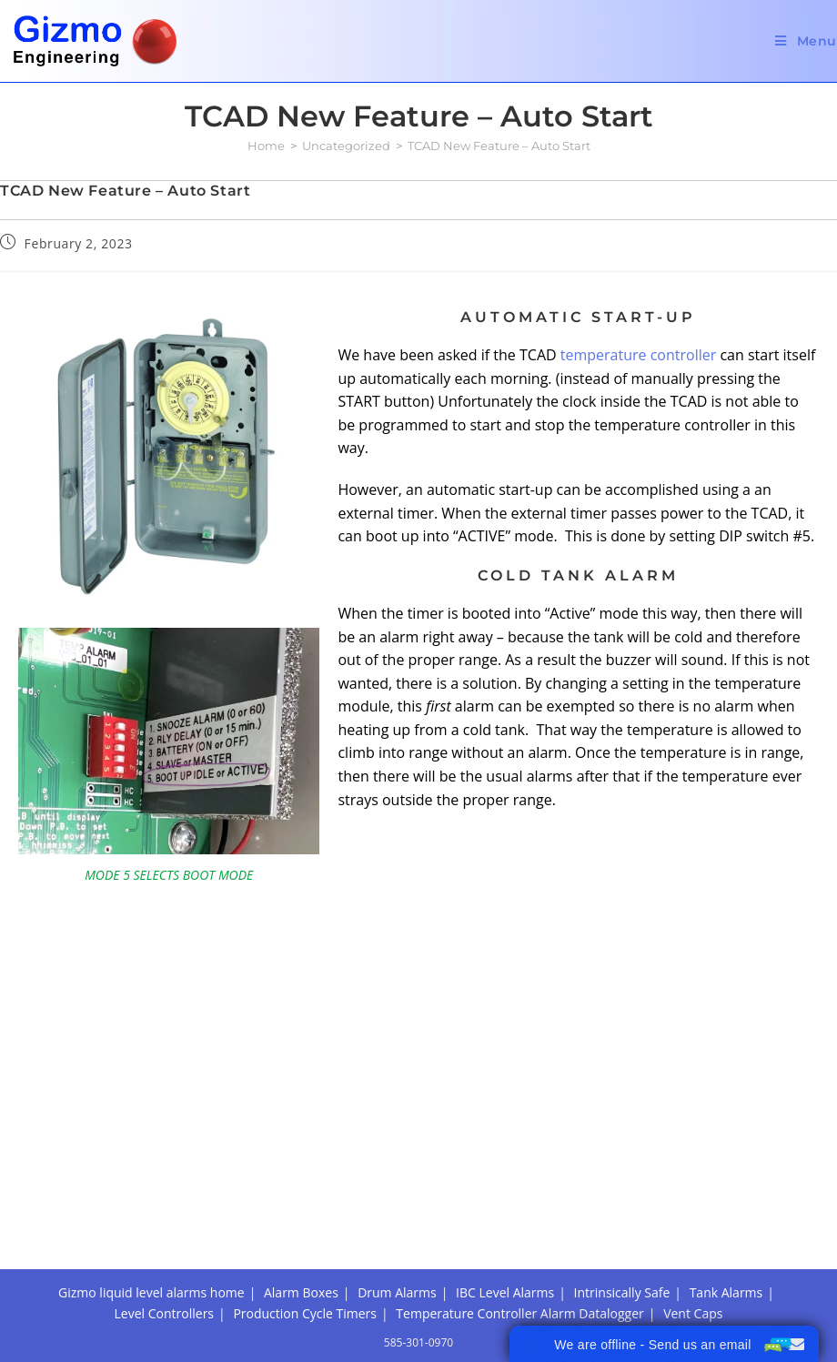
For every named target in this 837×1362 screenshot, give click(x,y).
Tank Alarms (726, 1178)
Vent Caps (692, 1198)
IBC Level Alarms (505, 1178)
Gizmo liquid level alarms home (151, 1178)
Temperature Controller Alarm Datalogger (519, 1198)
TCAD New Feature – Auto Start (499, 145)
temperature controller (638, 355)
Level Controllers (164, 1198)
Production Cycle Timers (305, 1198)
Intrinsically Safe (622, 1178)
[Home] (266, 145)
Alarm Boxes (301, 1178)
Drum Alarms (397, 1178)
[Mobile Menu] (806, 41)
